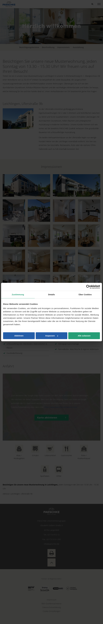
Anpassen (51, 336)
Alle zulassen (84, 336)
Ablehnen (18, 336)
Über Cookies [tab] (85, 294)
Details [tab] (51, 294)
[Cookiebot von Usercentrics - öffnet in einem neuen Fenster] (88, 287)
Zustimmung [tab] (18, 294)
